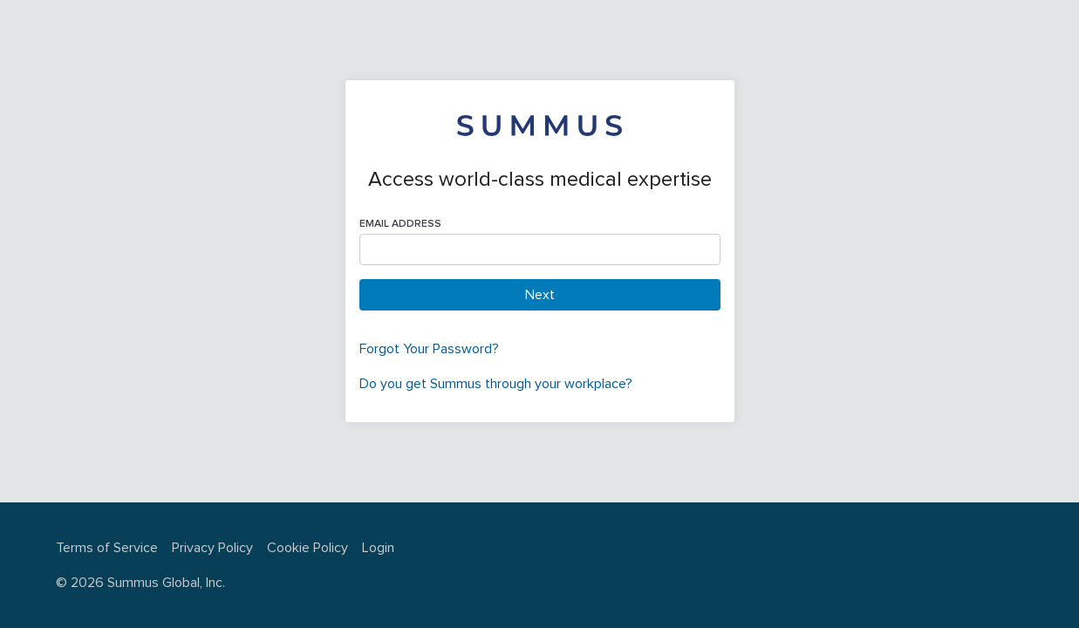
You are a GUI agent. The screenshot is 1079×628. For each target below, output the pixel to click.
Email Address (400, 224)
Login (378, 548)
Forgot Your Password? (429, 349)
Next (540, 295)
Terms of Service (107, 548)
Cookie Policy (307, 548)
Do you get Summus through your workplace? (495, 384)
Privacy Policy (212, 548)
